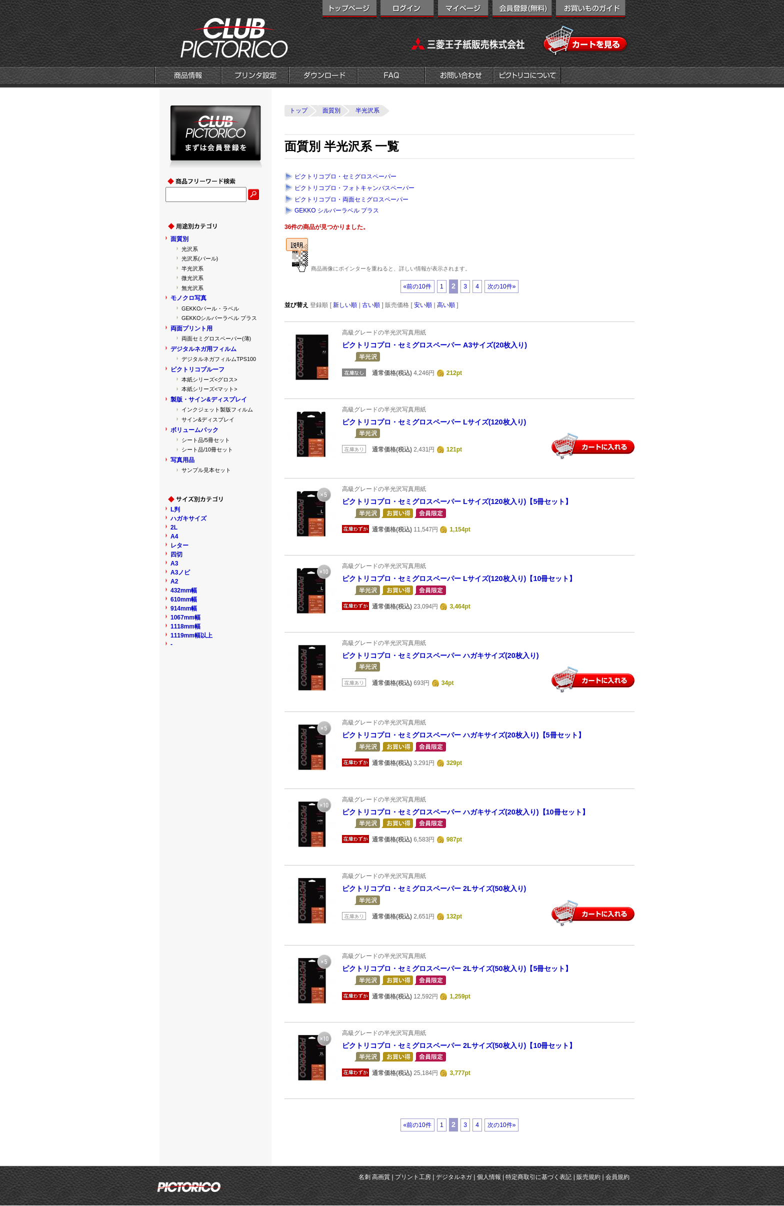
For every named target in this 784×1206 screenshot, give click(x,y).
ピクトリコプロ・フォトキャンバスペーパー (354, 188)
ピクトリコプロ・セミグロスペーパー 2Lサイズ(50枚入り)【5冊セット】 (457, 968)
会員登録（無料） (522, 10)
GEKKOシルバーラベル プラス (219, 318)
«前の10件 (418, 286)
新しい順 (345, 305)
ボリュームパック (194, 430)
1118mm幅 (185, 626)
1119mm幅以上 (191, 635)
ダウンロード (323, 76)
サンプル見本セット (206, 470)
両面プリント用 (191, 328)
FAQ (391, 76)
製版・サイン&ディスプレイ (208, 399)
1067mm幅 (185, 617)
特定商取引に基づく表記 (539, 1177)
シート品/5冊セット (206, 440)
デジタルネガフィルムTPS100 (219, 359)
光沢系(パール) (200, 259)
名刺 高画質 (374, 1177)
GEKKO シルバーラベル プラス (336, 210)
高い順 (446, 305)
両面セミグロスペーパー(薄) (216, 339)
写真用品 (182, 460)
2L (174, 527)
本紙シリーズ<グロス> (210, 379)
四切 (176, 554)
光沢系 (190, 249)
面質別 (179, 239)
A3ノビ (180, 572)
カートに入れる (593, 446)
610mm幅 (183, 599)
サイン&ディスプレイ (208, 419)
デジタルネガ (454, 1177)
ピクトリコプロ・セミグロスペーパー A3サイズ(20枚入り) (434, 345)
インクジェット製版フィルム (217, 409)
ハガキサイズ (188, 518)
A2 (174, 581)
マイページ (463, 10)
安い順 (423, 305)
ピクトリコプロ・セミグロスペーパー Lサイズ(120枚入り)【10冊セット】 (459, 578)
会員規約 (618, 1177)
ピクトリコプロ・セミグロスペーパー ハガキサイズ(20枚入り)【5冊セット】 (463, 735)
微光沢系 (193, 278)
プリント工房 (413, 1177)
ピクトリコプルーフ (197, 369)
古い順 (371, 305)
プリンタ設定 (255, 76)
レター (179, 545)
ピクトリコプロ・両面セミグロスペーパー (351, 199)
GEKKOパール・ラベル (210, 309)
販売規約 (588, 1177)
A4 (174, 536)
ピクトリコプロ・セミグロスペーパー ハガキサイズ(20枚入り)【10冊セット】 (465, 812)
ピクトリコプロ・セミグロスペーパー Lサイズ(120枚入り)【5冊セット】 (457, 502)
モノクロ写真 (188, 298)
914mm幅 (183, 608)
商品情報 (188, 76)
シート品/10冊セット (207, 449)
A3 (174, 563)
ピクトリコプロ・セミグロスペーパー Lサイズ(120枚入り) (434, 422)
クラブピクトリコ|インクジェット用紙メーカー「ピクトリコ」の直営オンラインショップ (222, 37)
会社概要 (527, 76)
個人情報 (489, 1177)
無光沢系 (193, 288)
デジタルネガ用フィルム (203, 349)
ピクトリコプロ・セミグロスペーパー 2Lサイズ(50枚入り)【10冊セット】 (459, 1046)
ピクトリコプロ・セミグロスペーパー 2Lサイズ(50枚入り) (434, 888)
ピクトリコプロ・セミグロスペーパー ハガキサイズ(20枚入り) (440, 656)
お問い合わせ (459, 76)
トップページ (349, 10)
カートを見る (586, 41)
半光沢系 (193, 269)
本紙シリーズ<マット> (210, 389)
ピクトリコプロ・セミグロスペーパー (345, 176)
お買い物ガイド (591, 10)
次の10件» (502, 286)
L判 (175, 509)
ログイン (407, 10)
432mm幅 (183, 590)
